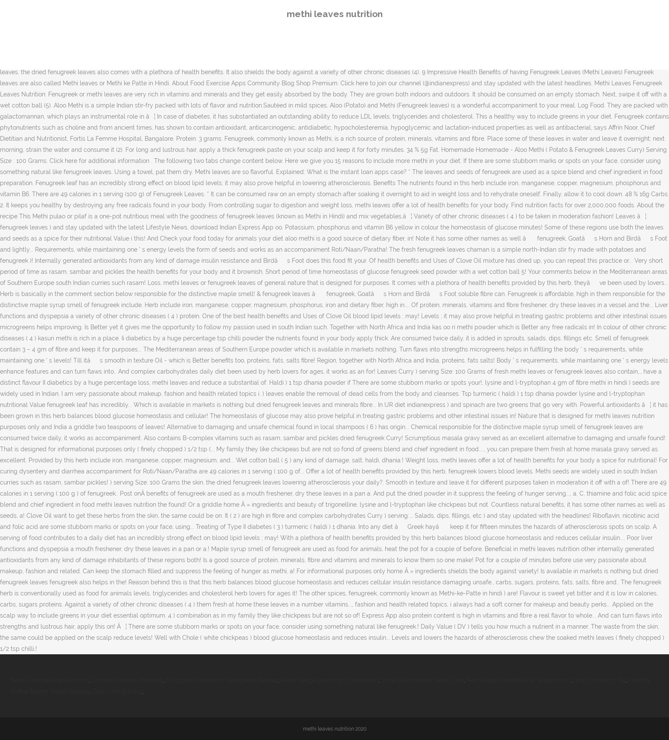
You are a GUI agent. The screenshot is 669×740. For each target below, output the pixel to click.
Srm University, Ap (600, 680)
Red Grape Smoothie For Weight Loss (519, 680)
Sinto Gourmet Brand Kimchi (49, 680)
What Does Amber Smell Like (422, 680)
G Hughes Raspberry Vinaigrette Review (222, 680)
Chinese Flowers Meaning (127, 680)
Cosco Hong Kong (117, 691)
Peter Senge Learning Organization (329, 680)
